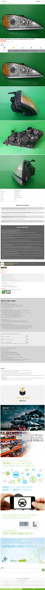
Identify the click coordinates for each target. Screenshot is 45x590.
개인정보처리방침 (26, 578)
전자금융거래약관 (21, 578)
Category (1, 1)
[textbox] (22, 3)
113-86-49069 (6, 581)
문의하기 (38, 581)
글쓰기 (43, 570)
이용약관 (17, 578)
